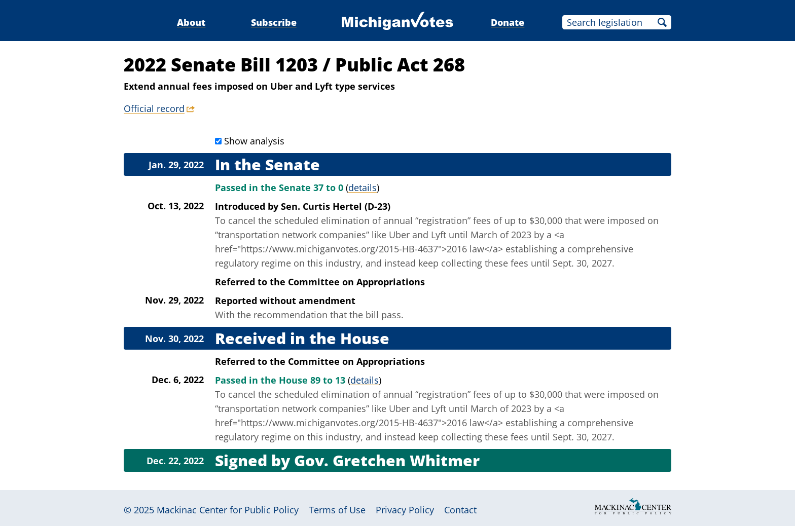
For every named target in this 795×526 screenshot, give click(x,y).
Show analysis (254, 141)
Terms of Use (337, 510)
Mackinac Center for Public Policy (228, 510)
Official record (154, 108)
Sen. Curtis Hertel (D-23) (335, 206)
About (191, 22)
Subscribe (274, 22)
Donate (507, 22)
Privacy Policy (405, 510)
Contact (460, 510)
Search (662, 22)
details (362, 187)
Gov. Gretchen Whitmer (387, 460)
